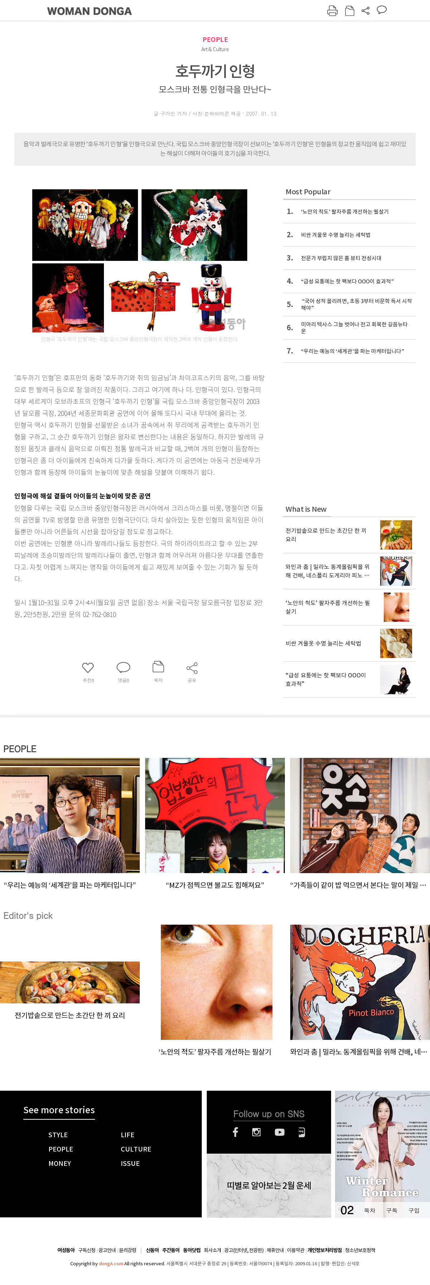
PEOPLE (215, 39)
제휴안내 (275, 1250)
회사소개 (212, 1250)
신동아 (152, 1250)
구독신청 (86, 1250)
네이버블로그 (302, 1132)
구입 (414, 1210)
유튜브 (280, 1132)
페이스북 (235, 1132)
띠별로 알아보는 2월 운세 (269, 1186)
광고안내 (107, 1250)
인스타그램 (256, 1132)
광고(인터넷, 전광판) (243, 1250)
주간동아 (171, 1250)
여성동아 (66, 1250)
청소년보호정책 (360, 1250)
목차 (369, 1210)
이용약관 (295, 1250)
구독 (391, 1210)
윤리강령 (127, 1250)
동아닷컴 (191, 1250)
